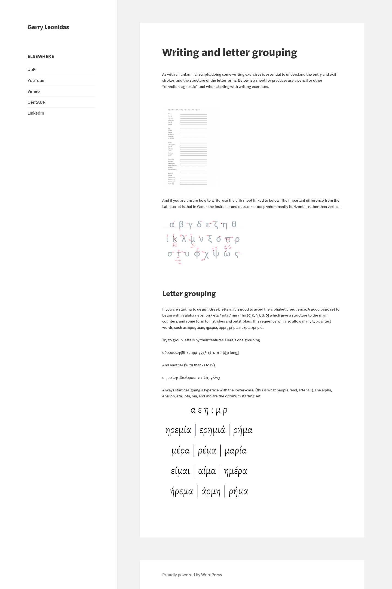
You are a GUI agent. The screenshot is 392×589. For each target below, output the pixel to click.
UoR (31, 69)
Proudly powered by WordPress (192, 574)
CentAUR (36, 102)
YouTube (35, 80)
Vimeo (33, 91)
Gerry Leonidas (48, 26)
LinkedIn (35, 113)
